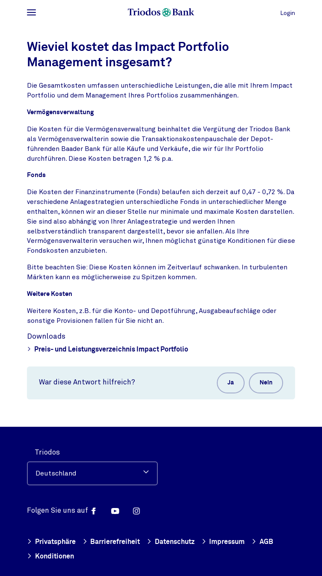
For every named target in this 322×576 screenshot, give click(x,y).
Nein (266, 383)
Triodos (47, 452)
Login (287, 13)
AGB (262, 542)
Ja (230, 383)
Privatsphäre (51, 542)
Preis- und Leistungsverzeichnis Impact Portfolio (107, 350)
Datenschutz (171, 542)
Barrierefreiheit (111, 542)
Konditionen (50, 557)
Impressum (223, 542)
